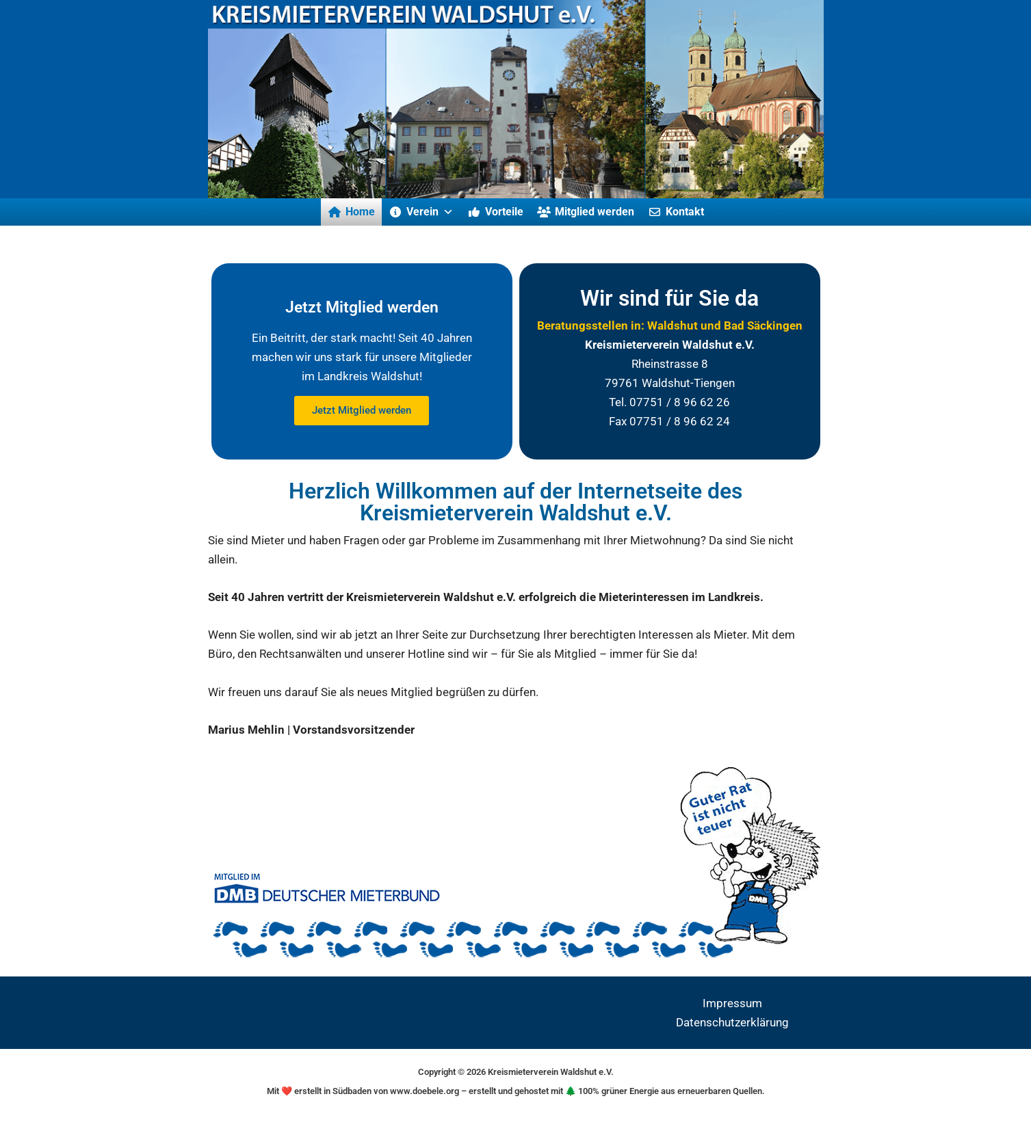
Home (360, 211)
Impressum (732, 1003)
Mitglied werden (594, 211)
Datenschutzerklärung (732, 1022)
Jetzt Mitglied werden (361, 410)
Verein (430, 212)
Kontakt (685, 211)
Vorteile (504, 211)
